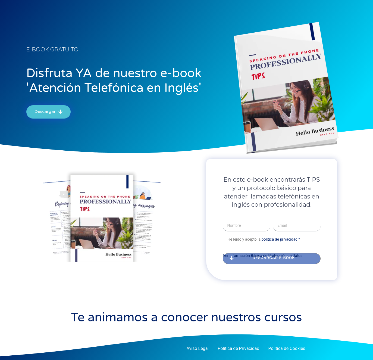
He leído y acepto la (263, 239)
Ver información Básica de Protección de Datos (262, 255)
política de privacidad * (281, 239)
